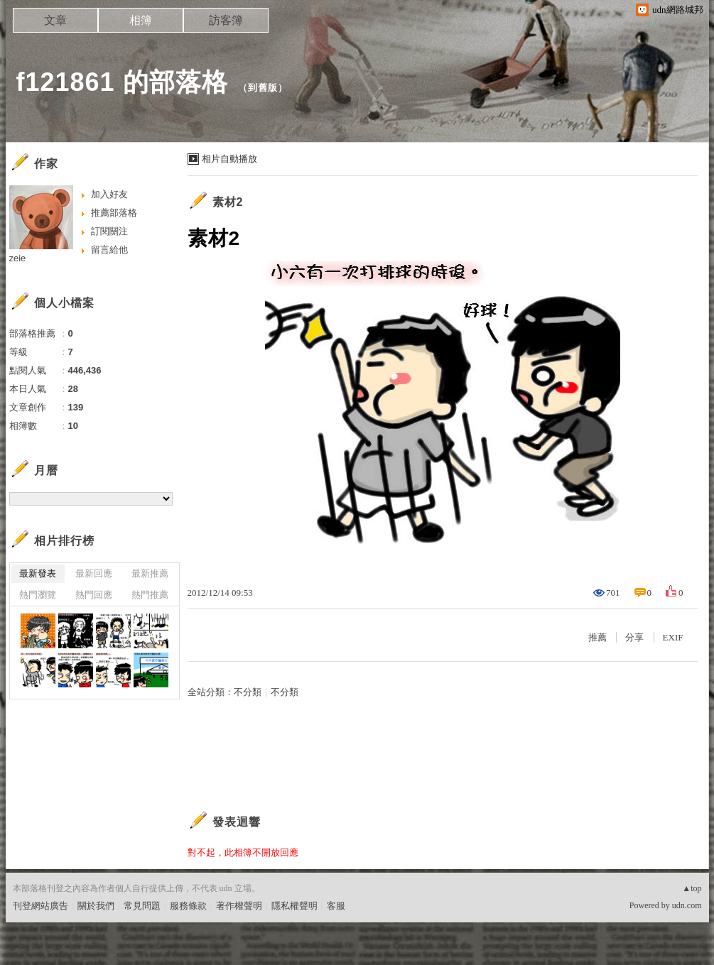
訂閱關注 (109, 231)
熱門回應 (93, 594)
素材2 (228, 202)
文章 (55, 20)
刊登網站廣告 (40, 905)
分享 (634, 637)
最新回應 (93, 573)
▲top (691, 888)
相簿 (140, 20)
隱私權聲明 (294, 905)
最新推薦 (149, 573)
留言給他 (109, 249)
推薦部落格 (114, 212)
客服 (336, 905)
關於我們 (95, 905)
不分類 (247, 692)
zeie (17, 258)
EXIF (673, 637)
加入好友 (109, 194)
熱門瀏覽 (37, 594)
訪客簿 (226, 20)
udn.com (687, 905)
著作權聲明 (239, 905)
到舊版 (263, 87)
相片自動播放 (229, 158)
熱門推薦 (149, 594)
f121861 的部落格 (122, 82)
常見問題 (142, 905)
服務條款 (188, 905)
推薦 (597, 637)
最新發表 (37, 573)
